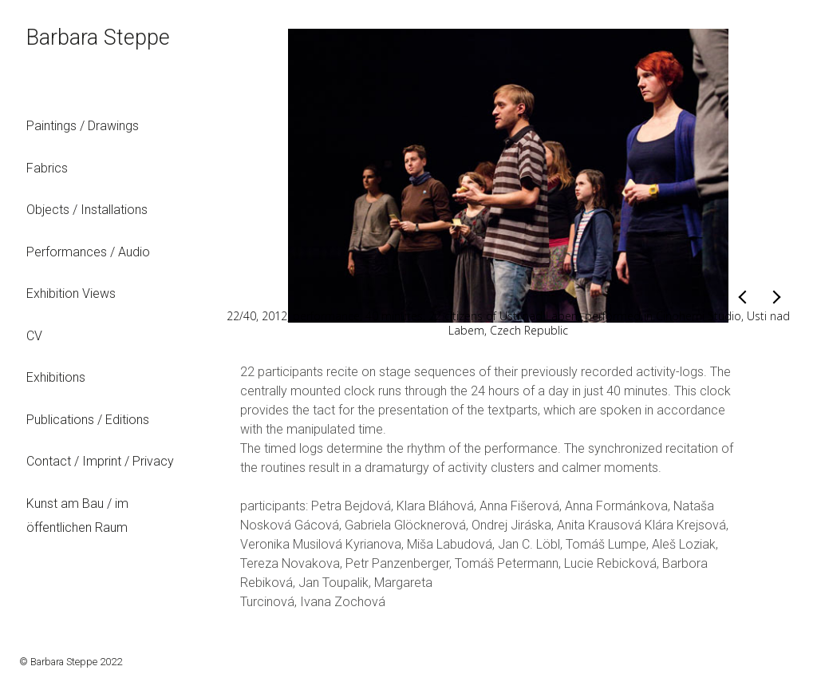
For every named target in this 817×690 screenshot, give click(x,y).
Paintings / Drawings (82, 125)
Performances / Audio (88, 252)
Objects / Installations (87, 209)
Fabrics (47, 168)
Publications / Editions (87, 419)
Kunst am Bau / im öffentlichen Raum (77, 515)
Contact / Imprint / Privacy (100, 461)
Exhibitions (55, 377)
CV (34, 335)
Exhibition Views (71, 293)
